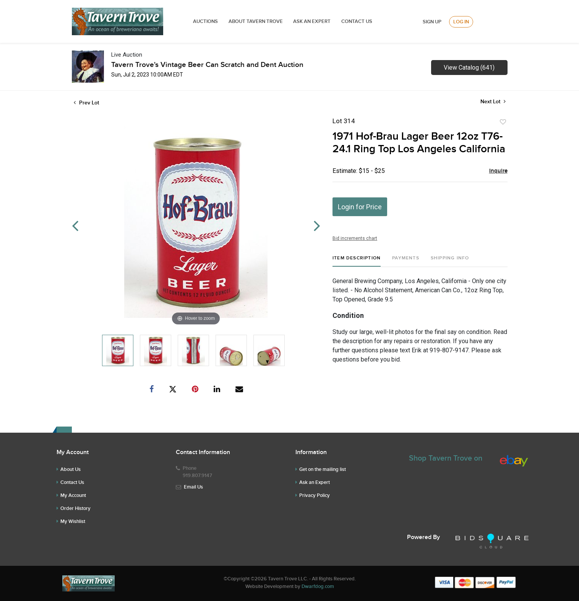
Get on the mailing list (322, 469)
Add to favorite (503, 122)
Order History (75, 508)
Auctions (205, 21)
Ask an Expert (314, 482)
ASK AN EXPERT (312, 21)
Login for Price (360, 207)
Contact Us (356, 21)
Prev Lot (86, 102)
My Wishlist (72, 521)
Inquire (498, 171)
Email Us (193, 487)
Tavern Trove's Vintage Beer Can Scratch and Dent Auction (207, 64)
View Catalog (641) (469, 67)
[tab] (356, 261)
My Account (73, 495)
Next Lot (493, 101)
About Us (70, 469)
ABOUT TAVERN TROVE (256, 21)
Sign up (432, 22)
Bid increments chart (354, 238)
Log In (461, 22)
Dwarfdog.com (318, 586)
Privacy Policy (314, 495)
